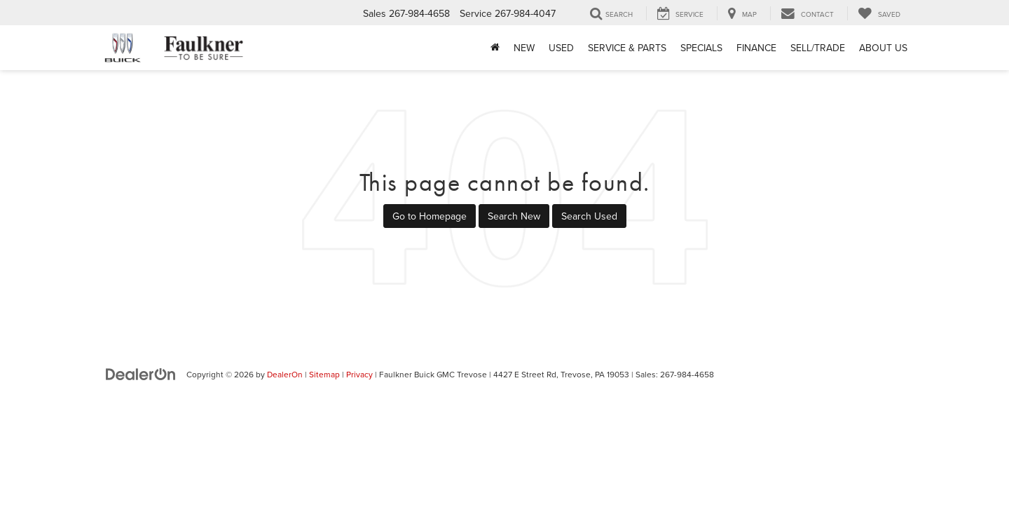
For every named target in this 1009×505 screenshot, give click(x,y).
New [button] (524, 48)
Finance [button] (756, 48)
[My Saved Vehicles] (879, 13)
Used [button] (561, 48)
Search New (514, 216)
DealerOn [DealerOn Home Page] (285, 374)
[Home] (495, 47)
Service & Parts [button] (627, 48)
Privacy (359, 374)
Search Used (589, 216)
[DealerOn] (141, 374)
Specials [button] (701, 48)
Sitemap (324, 374)
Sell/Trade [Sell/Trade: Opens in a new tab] (817, 48)
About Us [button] (883, 48)
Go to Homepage (429, 216)
